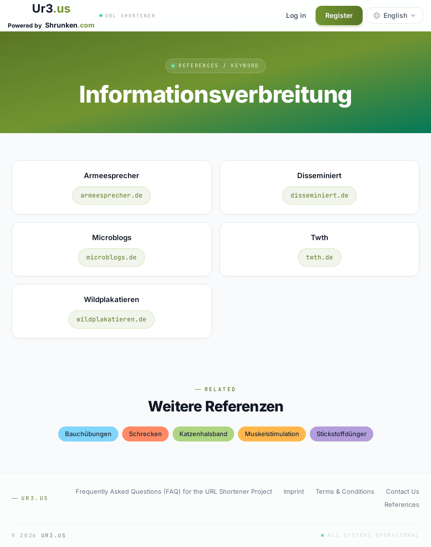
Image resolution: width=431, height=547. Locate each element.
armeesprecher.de (111, 195)
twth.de (319, 257)
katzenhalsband (203, 434)
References (401, 504)
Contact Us (402, 491)
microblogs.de (111, 257)
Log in (296, 15)
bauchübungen (88, 434)
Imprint (294, 491)
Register (339, 15)
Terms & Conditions (345, 491)
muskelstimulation (272, 434)
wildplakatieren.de (111, 319)
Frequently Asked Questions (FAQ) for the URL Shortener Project (174, 491)
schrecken (145, 434)
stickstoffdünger (342, 434)
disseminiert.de (319, 195)
